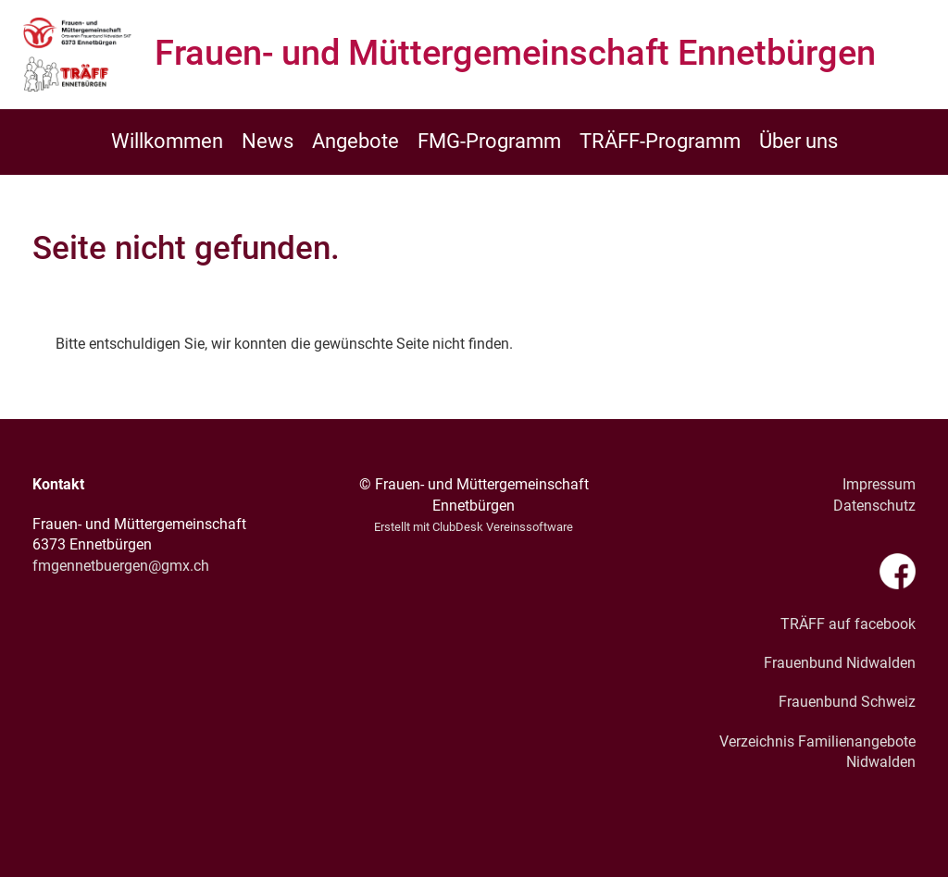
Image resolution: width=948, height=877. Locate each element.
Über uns (798, 141)
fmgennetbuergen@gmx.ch (120, 565)
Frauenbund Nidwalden (840, 663)
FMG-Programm (489, 141)
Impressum (879, 484)
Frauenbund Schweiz (847, 701)
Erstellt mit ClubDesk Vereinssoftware (473, 527)
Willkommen (167, 141)
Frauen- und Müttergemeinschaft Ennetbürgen (515, 52)
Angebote (355, 141)
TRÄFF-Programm (660, 141)
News (267, 141)
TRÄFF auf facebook (848, 624)
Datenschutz (874, 505)
